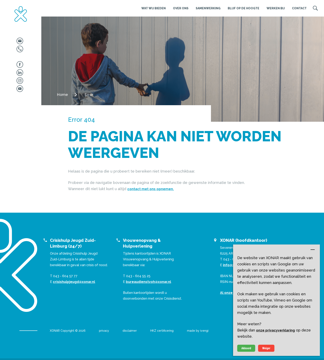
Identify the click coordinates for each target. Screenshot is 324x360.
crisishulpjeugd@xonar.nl (74, 282)
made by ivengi (197, 330)
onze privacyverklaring (275, 330)
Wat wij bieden (153, 8)
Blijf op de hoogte (243, 8)
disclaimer (130, 330)
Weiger (266, 348)
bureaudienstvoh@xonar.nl (148, 282)
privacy (104, 330)
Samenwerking (208, 8)
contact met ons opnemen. (150, 189)
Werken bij (276, 8)
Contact (299, 8)
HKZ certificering (162, 330)
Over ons (180, 8)
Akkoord (246, 348)
